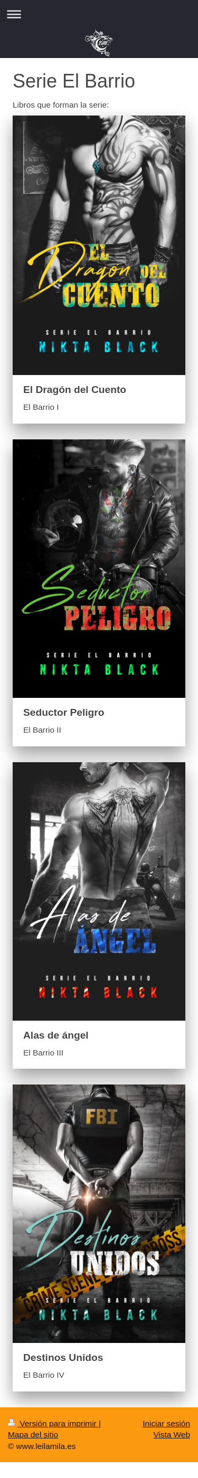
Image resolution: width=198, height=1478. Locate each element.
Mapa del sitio (33, 1434)
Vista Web (171, 1434)
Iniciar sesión (166, 1423)
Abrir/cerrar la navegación (99, 14)
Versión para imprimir (53, 1423)
